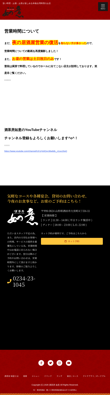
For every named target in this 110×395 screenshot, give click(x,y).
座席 (25, 373)
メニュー (35, 373)
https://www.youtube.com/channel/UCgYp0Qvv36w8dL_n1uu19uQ (35, 151)
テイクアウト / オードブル (94, 373)
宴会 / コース (72, 373)
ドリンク (48, 373)
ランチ (59, 373)
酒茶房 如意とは (11, 373)
